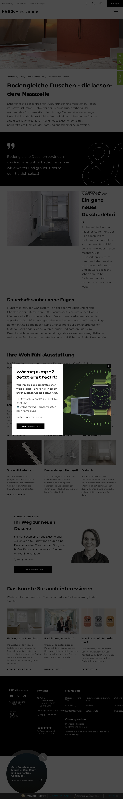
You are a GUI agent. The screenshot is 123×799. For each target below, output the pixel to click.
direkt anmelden (29, 426)
